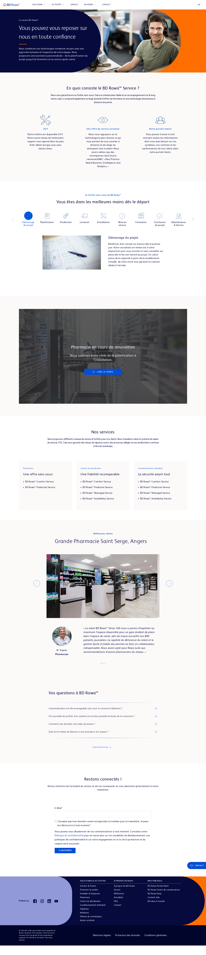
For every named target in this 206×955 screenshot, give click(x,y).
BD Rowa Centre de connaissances (164, 899)
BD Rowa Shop (154, 903)
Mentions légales (102, 945)
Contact (117, 915)
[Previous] (13, 219)
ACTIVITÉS (56, 5)
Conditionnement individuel (92, 915)
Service (117, 899)
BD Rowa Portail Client (158, 896)
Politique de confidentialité (69, 845)
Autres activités (87, 930)
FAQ (116, 911)
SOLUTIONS (37, 5)
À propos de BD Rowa (124, 896)
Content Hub (154, 907)
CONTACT (106, 5)
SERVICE (74, 5)
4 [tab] (106, 664)
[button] (103, 709)
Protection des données (127, 945)
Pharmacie (85, 907)
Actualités (118, 907)
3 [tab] (105, 664)
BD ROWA (88, 5)
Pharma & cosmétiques (91, 926)
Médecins (84, 922)
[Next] (193, 219)
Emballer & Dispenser (90, 903)
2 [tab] (103, 664)
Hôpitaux (84, 918)
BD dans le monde (156, 911)
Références (119, 903)
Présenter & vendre (89, 899)
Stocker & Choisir (88, 896)
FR (199, 5)
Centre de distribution (90, 911)
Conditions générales (155, 945)
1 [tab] (102, 663)
